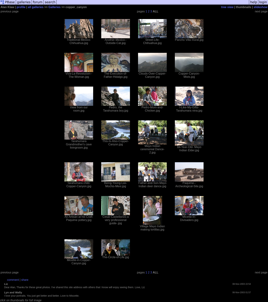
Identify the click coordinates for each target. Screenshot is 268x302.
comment (13, 279)
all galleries (35, 7)
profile (21, 7)
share (24, 279)
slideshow (260, 7)
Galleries (54, 7)
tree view (227, 7)
